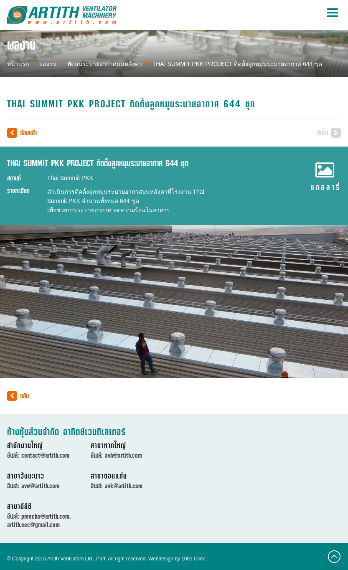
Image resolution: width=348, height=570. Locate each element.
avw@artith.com (40, 485)
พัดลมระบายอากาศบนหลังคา (104, 64)
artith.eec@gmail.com (33, 524)
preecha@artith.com (45, 516)
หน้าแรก (18, 64)
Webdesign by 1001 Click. (177, 559)
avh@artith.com (123, 455)
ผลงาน (48, 64)
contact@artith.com (45, 455)
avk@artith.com (123, 485)
